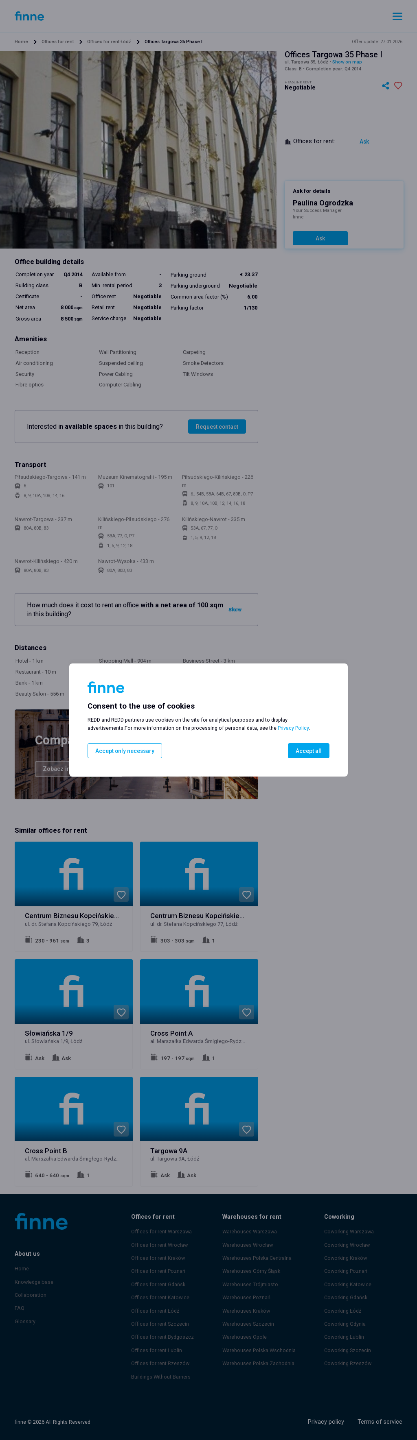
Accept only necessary (123, 751)
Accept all (309, 751)
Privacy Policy (293, 728)
